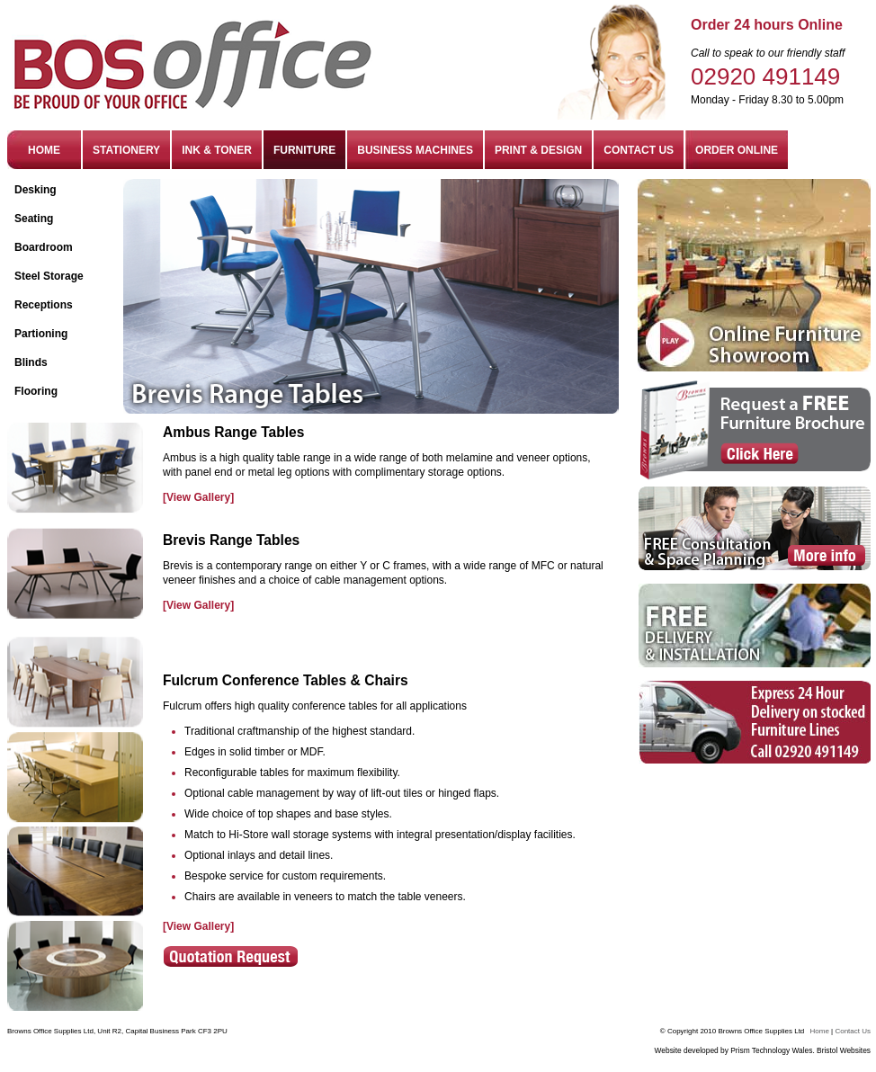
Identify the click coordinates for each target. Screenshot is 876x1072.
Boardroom (43, 247)
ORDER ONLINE (736, 150)
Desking (35, 189)
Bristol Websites (844, 1050)
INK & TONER (217, 150)
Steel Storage (49, 276)
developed (702, 1050)
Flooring (36, 391)
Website (668, 1050)
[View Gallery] (198, 497)
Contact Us (853, 1031)
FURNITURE (304, 150)
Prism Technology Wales (771, 1050)
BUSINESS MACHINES (415, 150)
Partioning (40, 333)
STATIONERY (126, 150)
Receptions (43, 305)
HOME (44, 150)
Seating (33, 218)
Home (819, 1031)
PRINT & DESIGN (538, 150)
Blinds (31, 362)
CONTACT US (638, 150)
